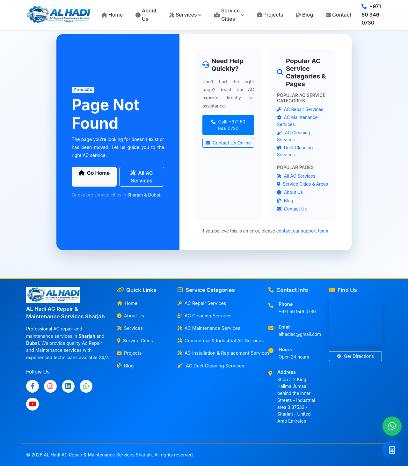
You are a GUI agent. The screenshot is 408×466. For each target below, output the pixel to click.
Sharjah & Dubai (143, 194)
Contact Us (292, 208)
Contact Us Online (228, 142)
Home (112, 14)
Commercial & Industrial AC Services (219, 340)
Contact (338, 14)
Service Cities (135, 340)
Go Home (94, 173)
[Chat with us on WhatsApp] (392, 426)
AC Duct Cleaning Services (211, 365)
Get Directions (355, 356)
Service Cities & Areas (302, 184)
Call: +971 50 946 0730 (228, 125)
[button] (185, 15)
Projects (270, 14)
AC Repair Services (300, 109)
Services (130, 328)
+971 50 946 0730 (371, 14)
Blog (304, 14)
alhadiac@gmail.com (300, 334)
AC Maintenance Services (209, 328)
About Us (146, 14)
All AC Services (141, 177)
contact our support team (302, 230)
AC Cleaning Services (204, 315)
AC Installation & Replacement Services (219, 353)
